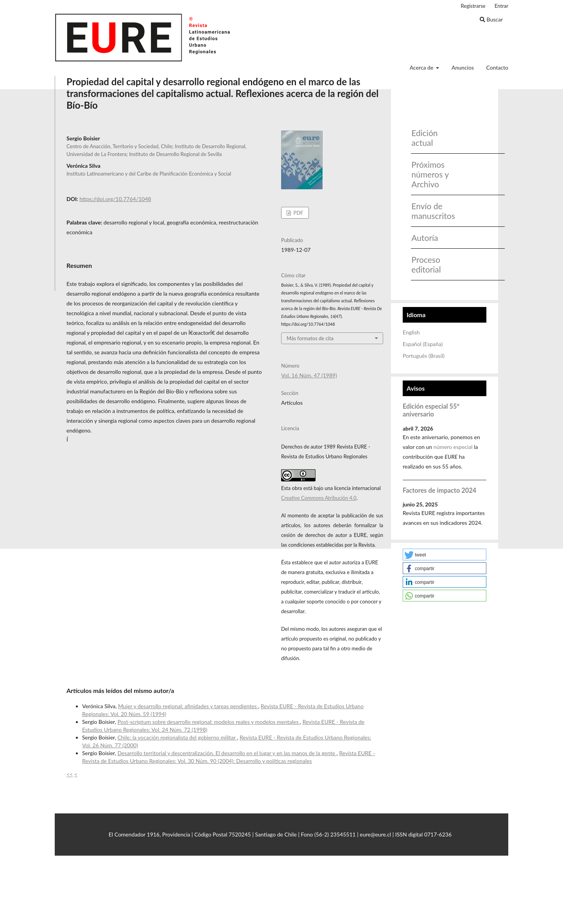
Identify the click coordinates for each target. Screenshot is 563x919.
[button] (444, 554)
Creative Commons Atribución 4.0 (319, 498)
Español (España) (423, 344)
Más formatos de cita (310, 338)
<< (69, 774)
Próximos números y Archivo (429, 174)
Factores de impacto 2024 (439, 490)
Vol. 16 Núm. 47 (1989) (309, 375)
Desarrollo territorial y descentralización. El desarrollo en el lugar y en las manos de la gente (226, 753)
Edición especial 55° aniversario (431, 410)
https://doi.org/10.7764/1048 (115, 199)
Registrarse (473, 6)
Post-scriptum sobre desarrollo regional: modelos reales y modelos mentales (208, 721)
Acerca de (422, 67)
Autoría (424, 237)
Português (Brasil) (424, 355)
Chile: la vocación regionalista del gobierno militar (177, 737)
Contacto (497, 67)
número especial (453, 446)
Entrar (501, 6)
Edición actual (424, 137)
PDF (297, 213)
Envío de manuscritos (430, 211)
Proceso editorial (426, 264)
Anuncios (463, 67)
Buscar (491, 19)
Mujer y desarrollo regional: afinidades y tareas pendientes (188, 706)
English (411, 332)
